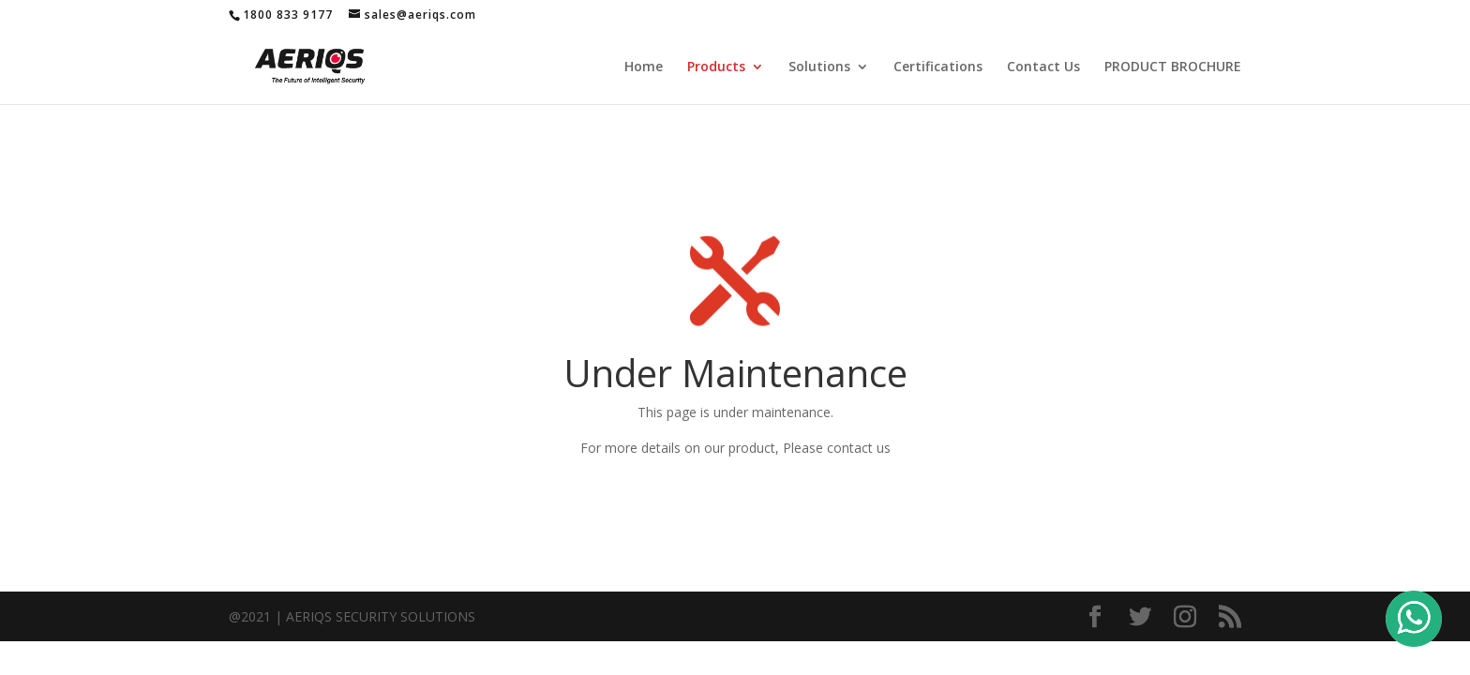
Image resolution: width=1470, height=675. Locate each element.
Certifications (937, 67)
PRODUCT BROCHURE (1172, 67)
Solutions (819, 67)
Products (716, 67)
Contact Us (1043, 67)
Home (643, 67)
